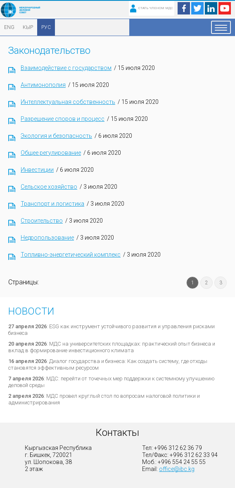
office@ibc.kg (177, 469)
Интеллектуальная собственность (68, 102)
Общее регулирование (51, 152)
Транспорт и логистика (52, 203)
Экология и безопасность (56, 135)
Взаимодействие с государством (66, 68)
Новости (31, 311)
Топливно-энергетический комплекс (71, 254)
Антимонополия (43, 85)
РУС (46, 27)
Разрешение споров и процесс (62, 118)
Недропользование (47, 237)
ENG (9, 27)
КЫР (28, 27)
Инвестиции (37, 169)
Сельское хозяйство (49, 186)
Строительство (42, 220)
